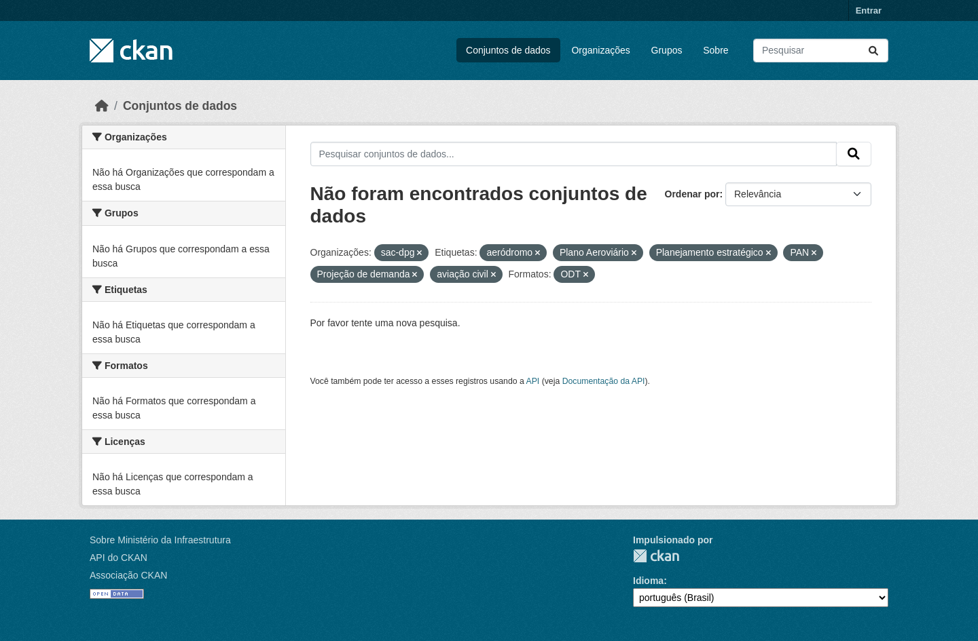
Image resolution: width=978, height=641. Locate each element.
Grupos (667, 50)
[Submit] (873, 50)
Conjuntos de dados (508, 50)
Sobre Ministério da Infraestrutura (160, 540)
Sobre (715, 50)
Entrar (869, 10)
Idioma (648, 580)
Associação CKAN (128, 575)
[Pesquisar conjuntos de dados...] (820, 50)
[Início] (102, 106)
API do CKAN (118, 557)
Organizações (600, 50)
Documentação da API (603, 381)
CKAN (656, 556)
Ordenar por (692, 194)
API (533, 381)
